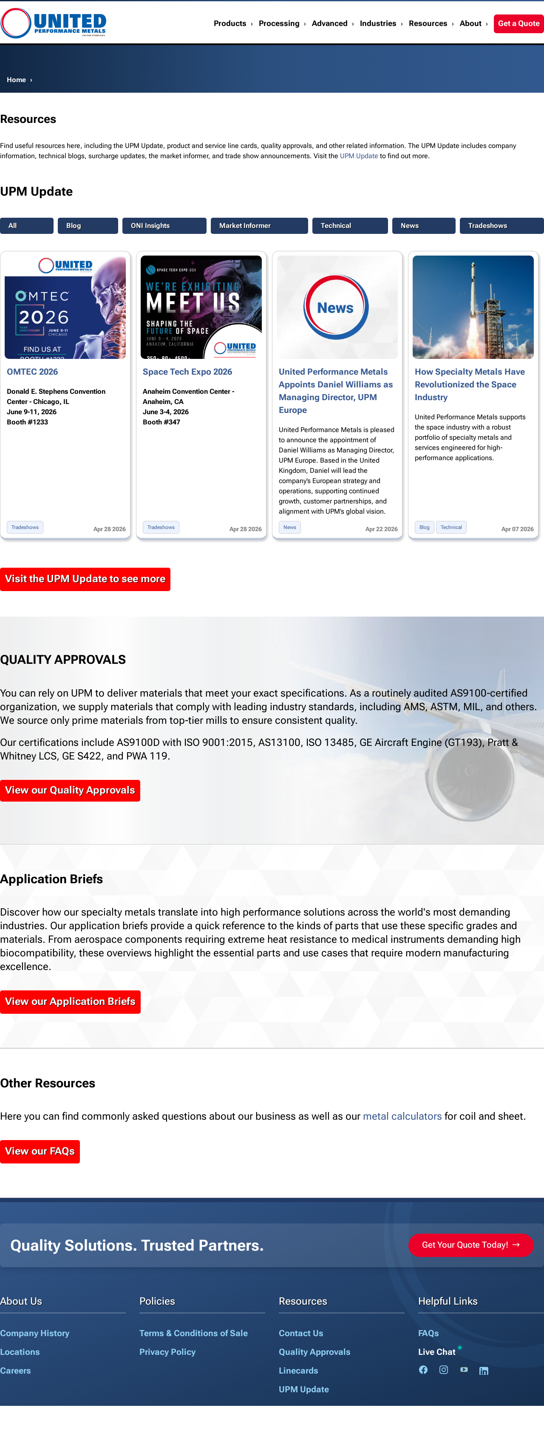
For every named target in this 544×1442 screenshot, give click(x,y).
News (410, 226)
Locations (20, 1352)
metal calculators (402, 1116)
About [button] (471, 45)
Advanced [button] (330, 45)
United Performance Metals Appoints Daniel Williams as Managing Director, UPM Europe (336, 391)
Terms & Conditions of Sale (193, 1333)
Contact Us (424, 12)
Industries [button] (378, 45)
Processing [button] (279, 45)
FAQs (428, 1333)
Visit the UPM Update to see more (85, 579)
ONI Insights (150, 226)
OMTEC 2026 (32, 372)
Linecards (298, 1370)
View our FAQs (40, 1151)
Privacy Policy (167, 1352)
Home (16, 80)
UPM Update (359, 156)
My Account (467, 12)
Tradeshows (487, 226)
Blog (73, 226)
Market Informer (245, 226)
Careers (15, 1370)
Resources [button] (428, 45)
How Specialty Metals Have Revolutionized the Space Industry (470, 384)
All (12, 226)
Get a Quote (519, 45)
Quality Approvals (315, 1352)
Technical (336, 226)
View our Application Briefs (70, 1001)
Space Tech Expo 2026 (187, 372)
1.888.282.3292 (516, 12)
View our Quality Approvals (70, 790)
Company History (34, 1333)
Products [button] (230, 45)
